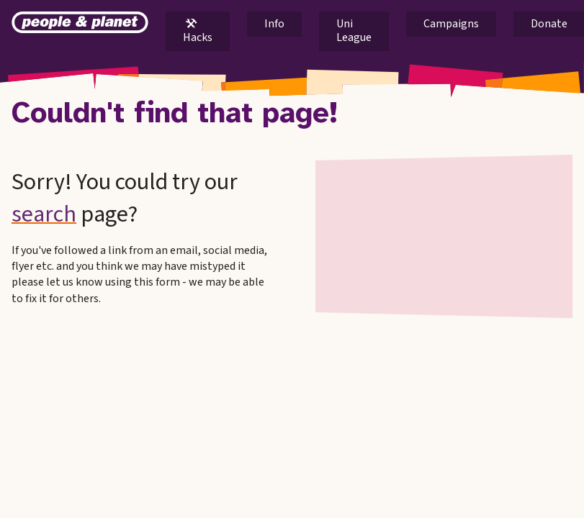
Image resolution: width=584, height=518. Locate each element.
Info (274, 24)
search (44, 214)
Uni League (354, 30)
